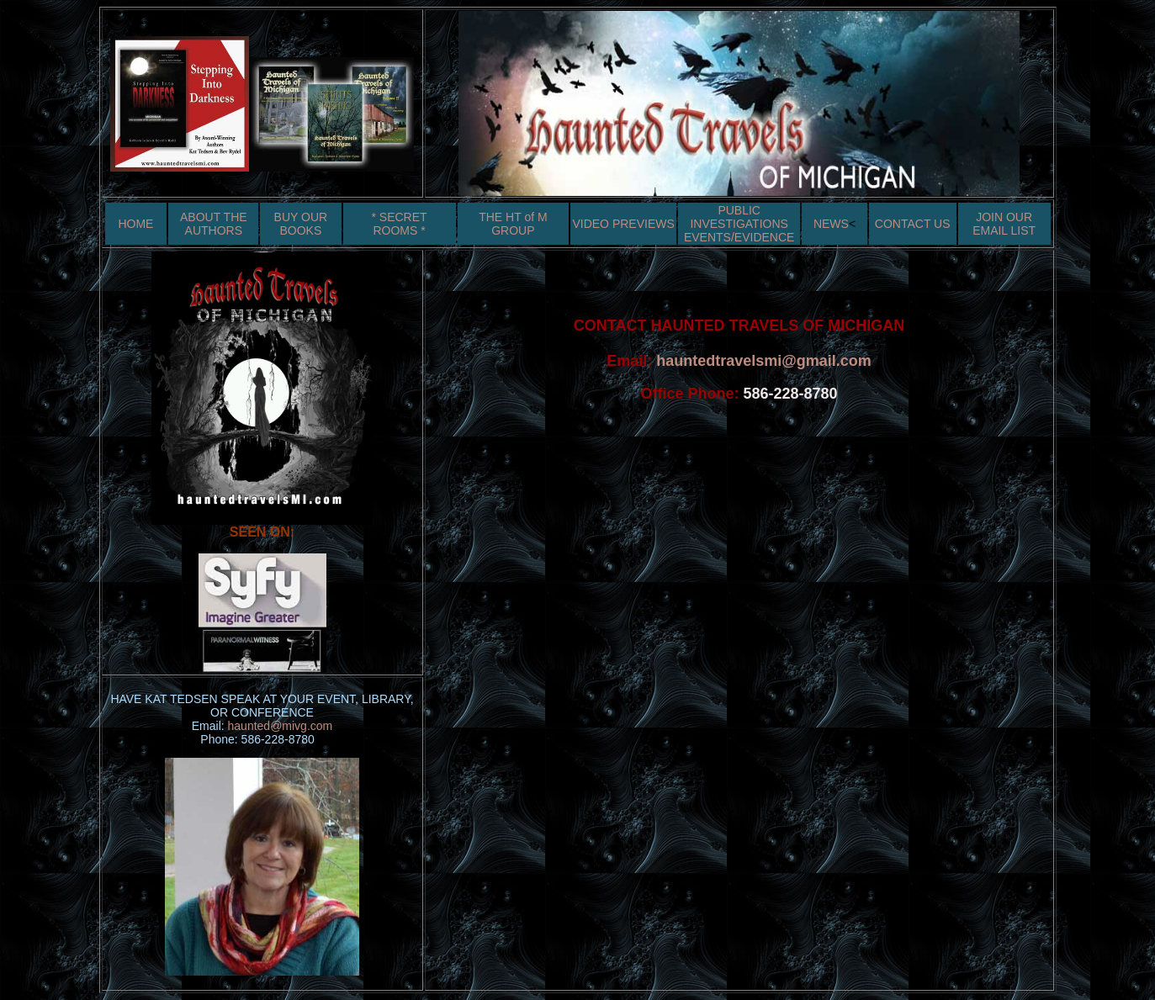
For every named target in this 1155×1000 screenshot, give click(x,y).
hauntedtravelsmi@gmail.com (764, 360)
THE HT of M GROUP (513, 223)
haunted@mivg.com (280, 726)
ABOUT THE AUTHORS (213, 223)
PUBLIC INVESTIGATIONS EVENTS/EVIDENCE (739, 224)
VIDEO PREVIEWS (623, 223)
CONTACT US (913, 223)
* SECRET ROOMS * (399, 223)
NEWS (831, 223)
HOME (135, 223)
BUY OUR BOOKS (301, 223)
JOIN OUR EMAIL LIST (1004, 223)
